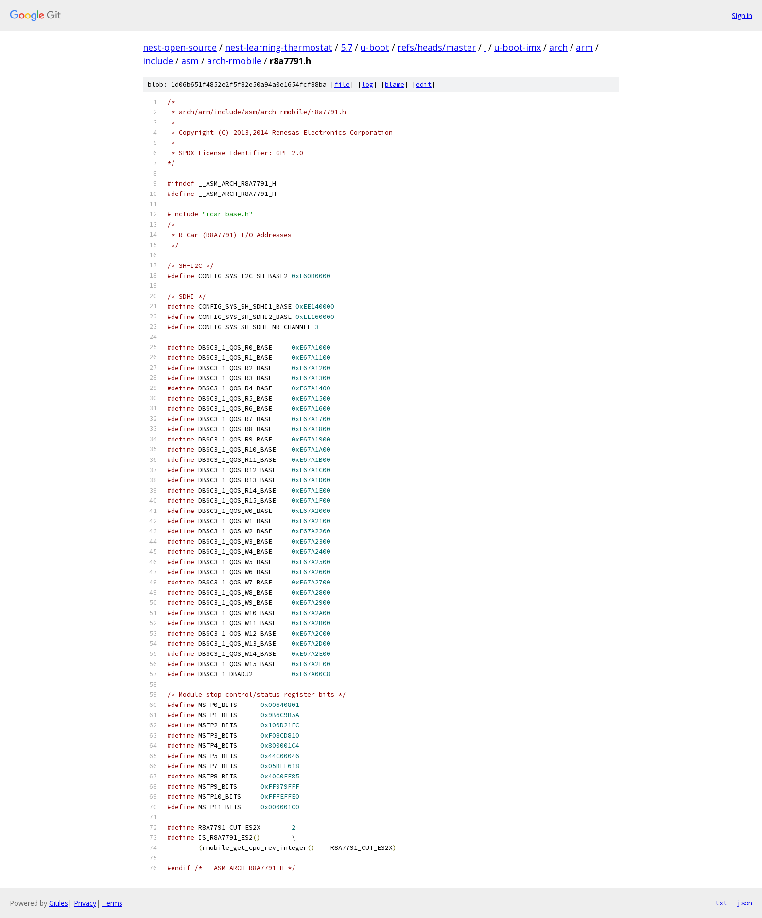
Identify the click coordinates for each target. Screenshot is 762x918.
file (342, 84)
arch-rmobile (234, 61)
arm (584, 47)
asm (190, 61)
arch (558, 47)
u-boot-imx (517, 47)
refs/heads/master (437, 47)
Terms (112, 903)
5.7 (346, 47)
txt (721, 903)
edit (424, 84)
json (744, 903)
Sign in (742, 15)
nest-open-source (180, 47)
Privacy (85, 903)
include (158, 61)
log (367, 84)
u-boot (375, 47)
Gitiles (58, 903)
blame (394, 84)
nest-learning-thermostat (278, 47)
